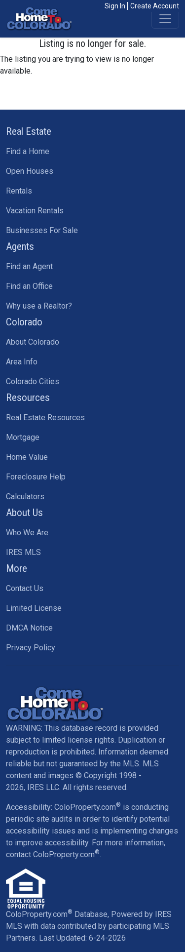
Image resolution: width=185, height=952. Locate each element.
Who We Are (27, 532)
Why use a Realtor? (39, 306)
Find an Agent (29, 266)
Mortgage (22, 437)
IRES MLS (23, 552)
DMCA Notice (29, 628)
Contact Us (24, 588)
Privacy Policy (30, 647)
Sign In (115, 6)
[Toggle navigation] (165, 19)
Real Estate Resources (45, 417)
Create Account (154, 6)
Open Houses (29, 171)
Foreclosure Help (36, 476)
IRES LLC (43, 787)
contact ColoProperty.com (53, 854)
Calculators (25, 496)
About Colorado (32, 342)
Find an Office (29, 286)
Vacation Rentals (35, 210)
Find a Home (27, 151)
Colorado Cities (32, 381)
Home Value (27, 457)
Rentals (19, 191)
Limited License (34, 608)
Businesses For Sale (42, 230)
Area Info (21, 361)
